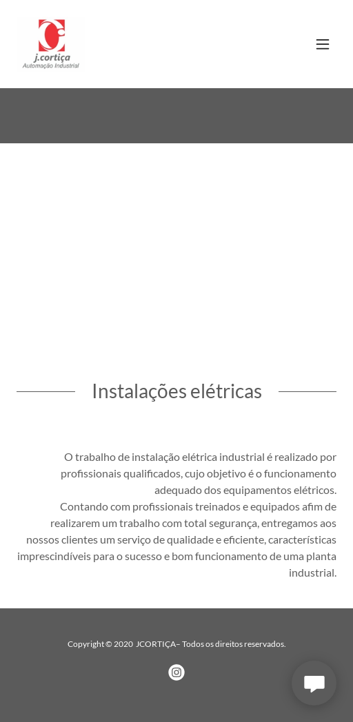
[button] (322, 44)
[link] (51, 44)
